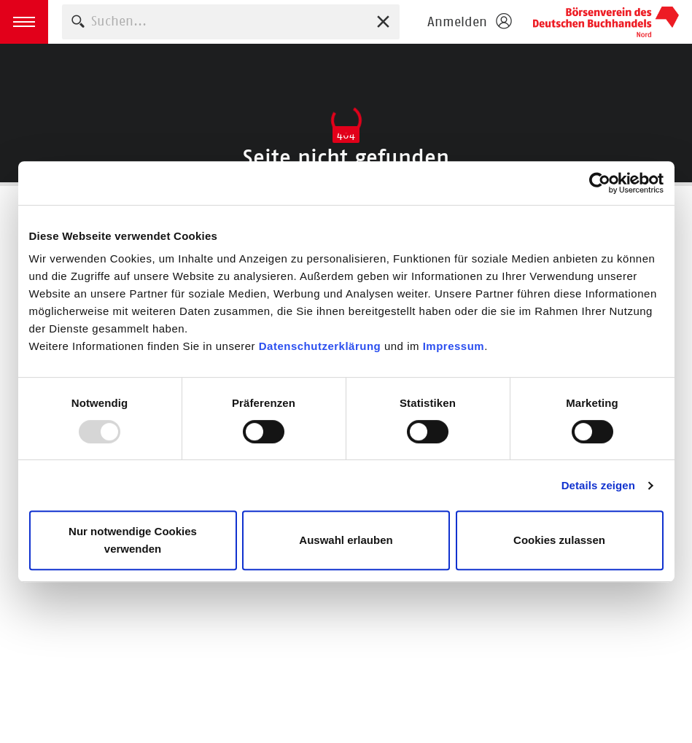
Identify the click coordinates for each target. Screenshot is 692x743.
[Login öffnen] (468, 22)
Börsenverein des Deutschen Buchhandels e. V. (606, 22)
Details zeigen (598, 485)
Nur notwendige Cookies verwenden (133, 540)
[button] (24, 22)
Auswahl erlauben (345, 540)
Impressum (454, 346)
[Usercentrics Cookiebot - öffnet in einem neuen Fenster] (600, 183)
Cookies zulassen (559, 540)
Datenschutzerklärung (321, 346)
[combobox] (230, 21)
